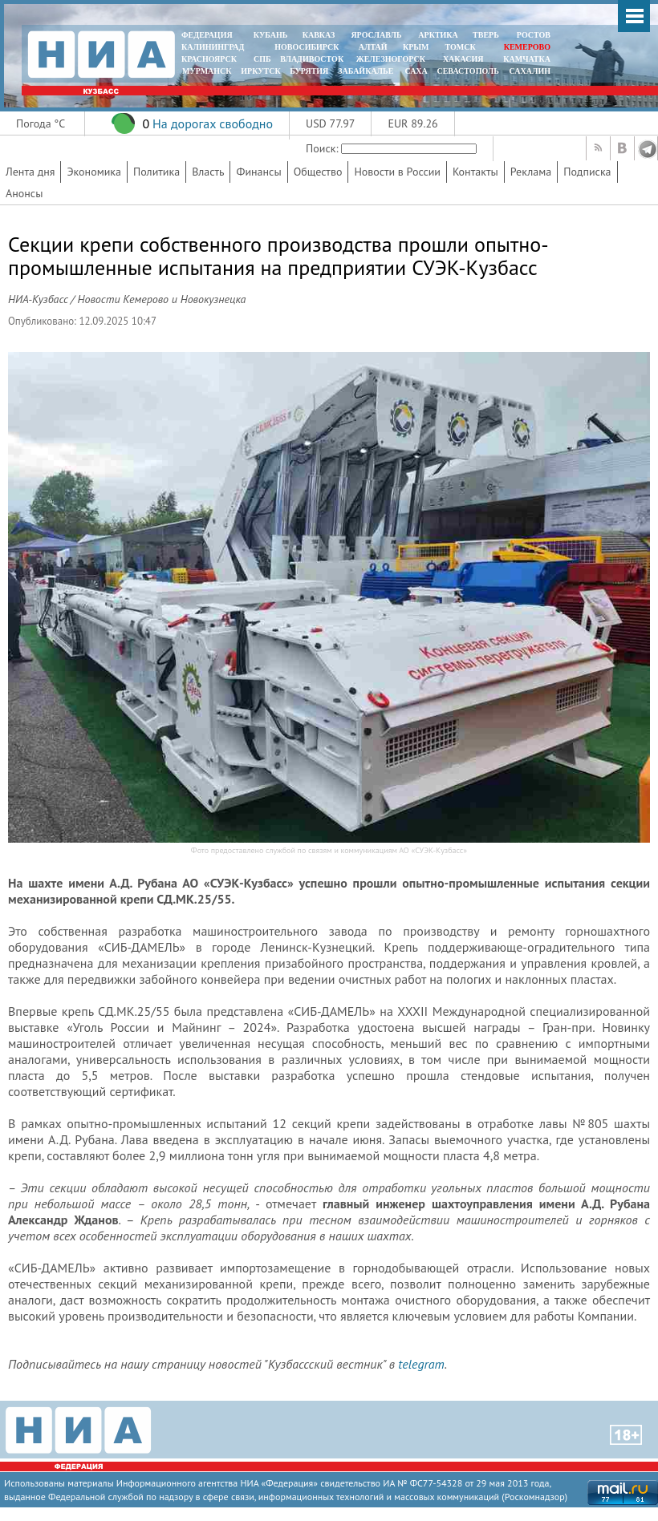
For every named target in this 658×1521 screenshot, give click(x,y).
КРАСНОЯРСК (209, 59)
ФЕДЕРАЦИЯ (207, 34)
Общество (318, 171)
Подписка (587, 171)
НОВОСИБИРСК (306, 46)
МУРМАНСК (207, 71)
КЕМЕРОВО (527, 46)
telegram (421, 1364)
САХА (415, 71)
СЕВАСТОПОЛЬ (467, 71)
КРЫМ (416, 46)
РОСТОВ (533, 34)
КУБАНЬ (270, 34)
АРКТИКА (438, 34)
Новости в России (397, 171)
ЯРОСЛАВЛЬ (376, 34)
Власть (208, 171)
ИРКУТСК (260, 71)
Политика (156, 171)
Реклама (531, 171)
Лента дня (30, 171)
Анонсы (24, 193)
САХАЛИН (530, 71)
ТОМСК (462, 46)
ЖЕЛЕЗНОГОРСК (390, 59)
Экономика (94, 171)
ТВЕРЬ (486, 34)
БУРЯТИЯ (309, 71)
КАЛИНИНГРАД (212, 46)
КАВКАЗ (319, 34)
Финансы (258, 171)
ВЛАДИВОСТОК (311, 59)
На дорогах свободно (212, 123)
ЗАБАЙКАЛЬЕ (367, 71)
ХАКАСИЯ (462, 59)
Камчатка (526, 59)
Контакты (475, 171)
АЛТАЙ (373, 46)
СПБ (262, 59)
